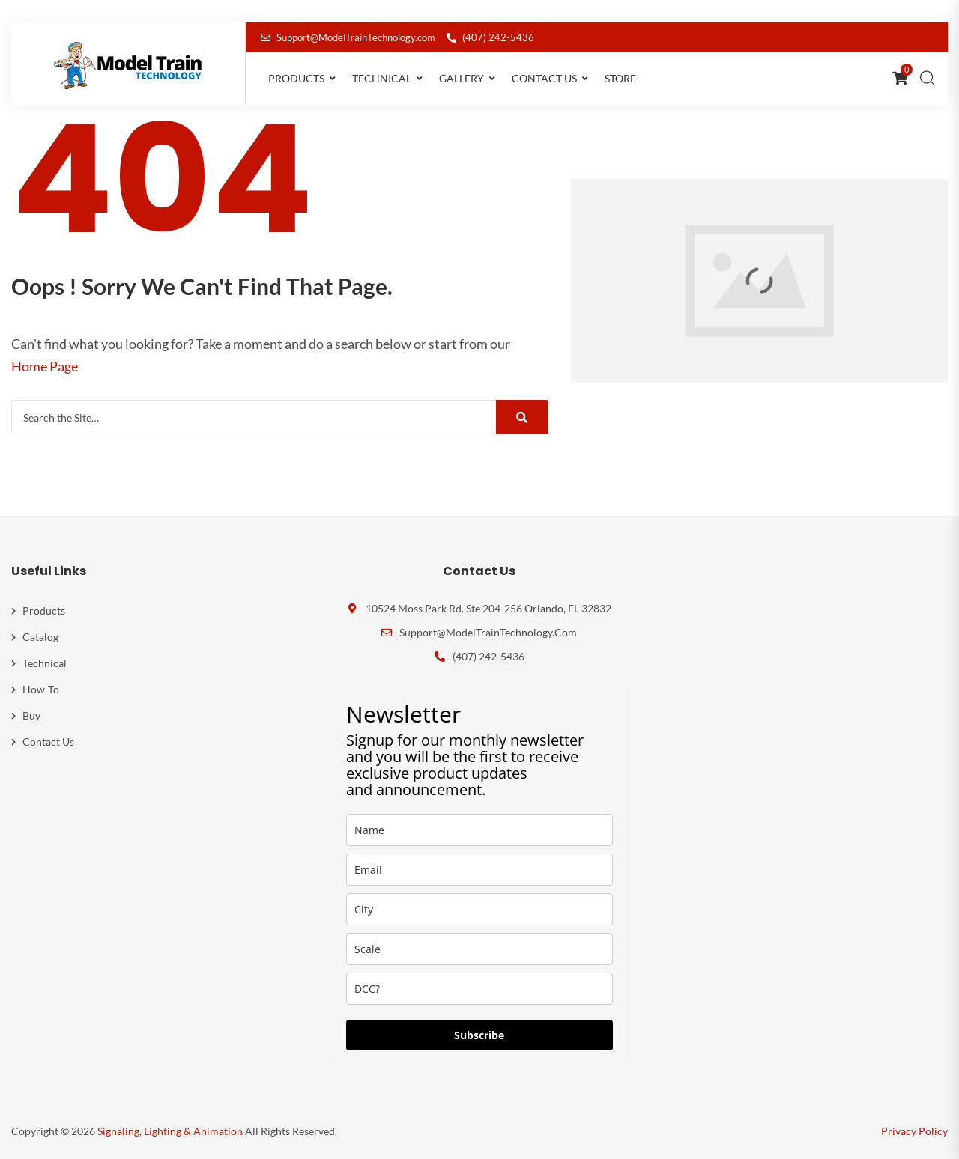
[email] (480, 870)
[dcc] (480, 989)
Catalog (40, 636)
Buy (31, 715)
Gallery (461, 78)
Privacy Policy (914, 1131)
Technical (381, 78)
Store (620, 78)
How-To (40, 689)
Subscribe (479, 1035)
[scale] (480, 949)
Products (296, 78)
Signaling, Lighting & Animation (170, 1131)
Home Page (44, 366)
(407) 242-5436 (490, 37)
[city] (480, 909)
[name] (480, 830)
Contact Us (544, 78)
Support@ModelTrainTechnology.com (348, 37)
